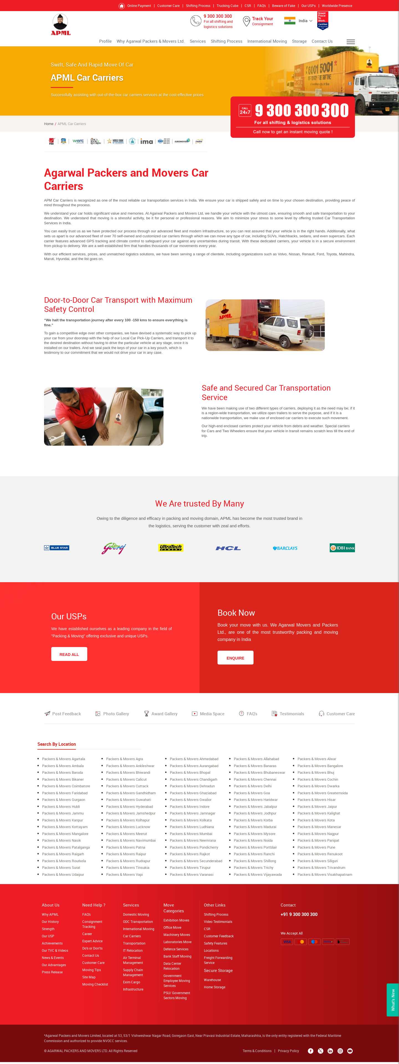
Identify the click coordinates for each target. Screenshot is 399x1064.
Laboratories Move (177, 943)
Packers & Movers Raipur (126, 856)
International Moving (279, 43)
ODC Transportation (138, 923)
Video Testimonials (218, 923)
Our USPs (308, 5)
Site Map (89, 978)
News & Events (53, 959)
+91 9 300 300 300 (299, 916)
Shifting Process (198, 5)
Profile (148, 43)
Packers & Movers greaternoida (323, 796)
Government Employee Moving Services (176, 982)
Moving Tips (91, 971)
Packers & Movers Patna (125, 849)
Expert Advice (92, 942)
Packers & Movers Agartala (63, 762)
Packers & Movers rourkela (64, 862)
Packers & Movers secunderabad (196, 862)
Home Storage (214, 988)
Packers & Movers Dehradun (192, 789)
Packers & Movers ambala (63, 769)
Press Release (52, 973)
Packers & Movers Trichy (253, 869)
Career (87, 935)
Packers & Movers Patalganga (66, 849)
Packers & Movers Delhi (253, 789)
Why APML (50, 916)
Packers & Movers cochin (318, 782)
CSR (248, 5)
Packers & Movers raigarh (63, 856)
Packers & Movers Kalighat (319, 816)
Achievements (52, 945)
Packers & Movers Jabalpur (255, 809)
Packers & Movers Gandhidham (131, 796)
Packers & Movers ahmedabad (194, 762)
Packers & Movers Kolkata (191, 822)
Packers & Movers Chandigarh (193, 782)
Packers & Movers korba (253, 822)
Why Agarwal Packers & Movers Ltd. (185, 43)
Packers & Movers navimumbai (131, 842)
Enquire (235, 662)
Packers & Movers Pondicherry (194, 849)
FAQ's (261, 5)
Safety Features (215, 945)
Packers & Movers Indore (189, 809)
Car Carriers (132, 937)
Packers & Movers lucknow (128, 829)
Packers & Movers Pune (316, 849)
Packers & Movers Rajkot (190, 856)
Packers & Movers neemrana (193, 842)
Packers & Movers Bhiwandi (128, 776)
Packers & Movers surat (61, 869)
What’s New (393, 1000)
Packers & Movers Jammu (63, 816)
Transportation (134, 945)
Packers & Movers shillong (255, 862)
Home (48, 127)
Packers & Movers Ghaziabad (193, 796)
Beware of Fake (283, 5)
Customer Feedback (219, 937)
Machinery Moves (176, 936)
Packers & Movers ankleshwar (130, 769)
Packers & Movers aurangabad (194, 769)
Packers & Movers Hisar (317, 802)
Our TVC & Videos (55, 952)
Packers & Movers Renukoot (320, 856)
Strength (48, 930)
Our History (50, 923)
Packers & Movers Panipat (318, 842)
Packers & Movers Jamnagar (192, 816)
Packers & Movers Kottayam (65, 829)
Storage (305, 43)
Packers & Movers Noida (253, 842)
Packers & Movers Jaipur (317, 809)
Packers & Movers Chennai (255, 782)
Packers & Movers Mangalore (65, 836)
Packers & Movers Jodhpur (255, 816)
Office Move (172, 929)
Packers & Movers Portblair (255, 849)
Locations (211, 952)
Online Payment (139, 5)
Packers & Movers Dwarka (318, 789)
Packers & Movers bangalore (320, 769)
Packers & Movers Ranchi (254, 856)
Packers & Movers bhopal (190, 776)
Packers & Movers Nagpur (318, 836)
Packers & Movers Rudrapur (128, 862)
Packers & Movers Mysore (254, 836)
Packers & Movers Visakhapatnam (325, 876)
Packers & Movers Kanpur (62, 822)
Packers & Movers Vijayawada (258, 876)
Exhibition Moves (176, 922)
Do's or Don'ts (92, 950)
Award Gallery (165, 718)
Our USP (48, 937)
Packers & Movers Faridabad (65, 796)
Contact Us (324, 43)
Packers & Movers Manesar (319, 829)
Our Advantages (54, 966)
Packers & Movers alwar (317, 762)
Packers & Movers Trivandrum (321, 869)
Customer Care (168, 5)
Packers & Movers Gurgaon (63, 802)
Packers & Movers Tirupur (190, 869)
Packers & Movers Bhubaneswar (259, 776)
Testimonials (292, 718)
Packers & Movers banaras (255, 769)
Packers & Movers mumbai (191, 836)
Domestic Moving (136, 916)
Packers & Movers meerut (126, 836)
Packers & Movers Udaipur (63, 876)
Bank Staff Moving (177, 958)
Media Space (212, 718)
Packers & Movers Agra (124, 762)
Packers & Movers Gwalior (190, 802)
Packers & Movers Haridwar (256, 802)
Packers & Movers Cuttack (127, 789)
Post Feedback (66, 718)
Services (223, 43)
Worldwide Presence (337, 5)
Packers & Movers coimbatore (66, 789)
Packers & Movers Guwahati (128, 802)
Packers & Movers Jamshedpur (130, 816)
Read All (69, 658)
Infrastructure (133, 991)
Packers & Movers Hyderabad (129, 809)
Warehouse (212, 981)
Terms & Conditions (259, 1052)
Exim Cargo (131, 983)
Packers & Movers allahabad (256, 762)
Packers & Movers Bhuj (316, 776)
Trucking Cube (227, 5)
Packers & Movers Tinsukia (127, 869)
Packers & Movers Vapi (124, 876)
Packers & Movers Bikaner (63, 782)
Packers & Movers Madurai (255, 829)
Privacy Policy (290, 1052)
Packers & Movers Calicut (126, 782)
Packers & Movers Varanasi (191, 876)
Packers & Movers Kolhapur (128, 822)
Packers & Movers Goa (252, 796)
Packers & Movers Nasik (61, 842)
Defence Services (175, 950)
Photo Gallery (116, 718)
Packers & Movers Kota (316, 822)
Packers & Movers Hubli (61, 809)
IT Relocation (133, 952)
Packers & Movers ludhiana (192, 829)
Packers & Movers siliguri (318, 862)
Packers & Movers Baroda (62, 776)
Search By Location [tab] (56, 748)
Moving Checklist (95, 986)
